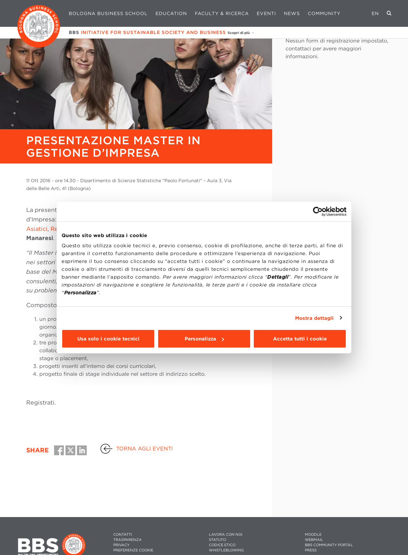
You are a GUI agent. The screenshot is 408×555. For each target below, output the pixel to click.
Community (324, 13)
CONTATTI (122, 534)
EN (375, 13)
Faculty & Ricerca (222, 13)
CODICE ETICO (222, 545)
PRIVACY (121, 545)
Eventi (266, 13)
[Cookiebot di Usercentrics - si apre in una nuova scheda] (317, 211)
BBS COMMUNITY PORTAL (329, 545)
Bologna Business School (108, 13)
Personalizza (204, 339)
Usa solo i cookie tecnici (108, 339)
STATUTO (217, 540)
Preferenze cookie (133, 550)
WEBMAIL (314, 540)
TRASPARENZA (127, 540)
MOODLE (313, 534)
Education (171, 13)
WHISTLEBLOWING (226, 550)
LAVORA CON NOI (225, 534)
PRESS (311, 550)
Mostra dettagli (314, 318)
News (292, 13)
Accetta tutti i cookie (300, 339)
